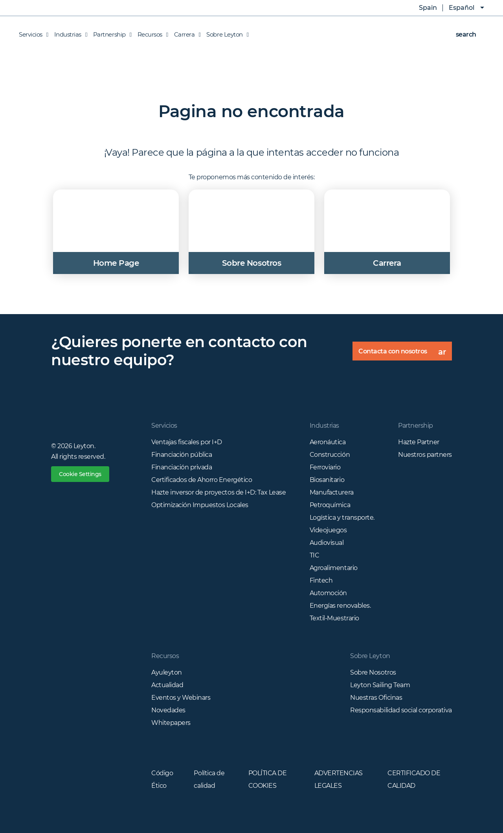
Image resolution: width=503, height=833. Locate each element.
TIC (314, 555)
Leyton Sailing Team (380, 685)
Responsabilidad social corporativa (401, 710)
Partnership (110, 34)
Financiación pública (181, 454)
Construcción (330, 454)
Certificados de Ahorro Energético (201, 480)
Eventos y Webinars (180, 697)
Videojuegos (328, 530)
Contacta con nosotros (405, 353)
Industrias (68, 34)
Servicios (33, 34)
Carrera (185, 34)
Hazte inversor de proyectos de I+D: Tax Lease (218, 492)
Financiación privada (181, 467)
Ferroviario (325, 467)
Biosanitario (327, 480)
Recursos (151, 34)
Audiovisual (327, 542)
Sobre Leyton (225, 34)
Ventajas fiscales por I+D (186, 442)
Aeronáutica (328, 442)
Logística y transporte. (342, 517)
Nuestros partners (425, 454)
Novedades (168, 710)
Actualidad (167, 685)
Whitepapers (171, 722)
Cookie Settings (80, 474)
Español (461, 7)
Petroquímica (330, 505)
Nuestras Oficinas (376, 697)
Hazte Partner (418, 442)
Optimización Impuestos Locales (199, 505)
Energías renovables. (340, 605)
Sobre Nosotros (373, 672)
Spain (422, 8)
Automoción (328, 593)
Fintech (321, 580)
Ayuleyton (166, 672)
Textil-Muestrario (334, 618)
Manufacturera (332, 492)
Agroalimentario (334, 568)
